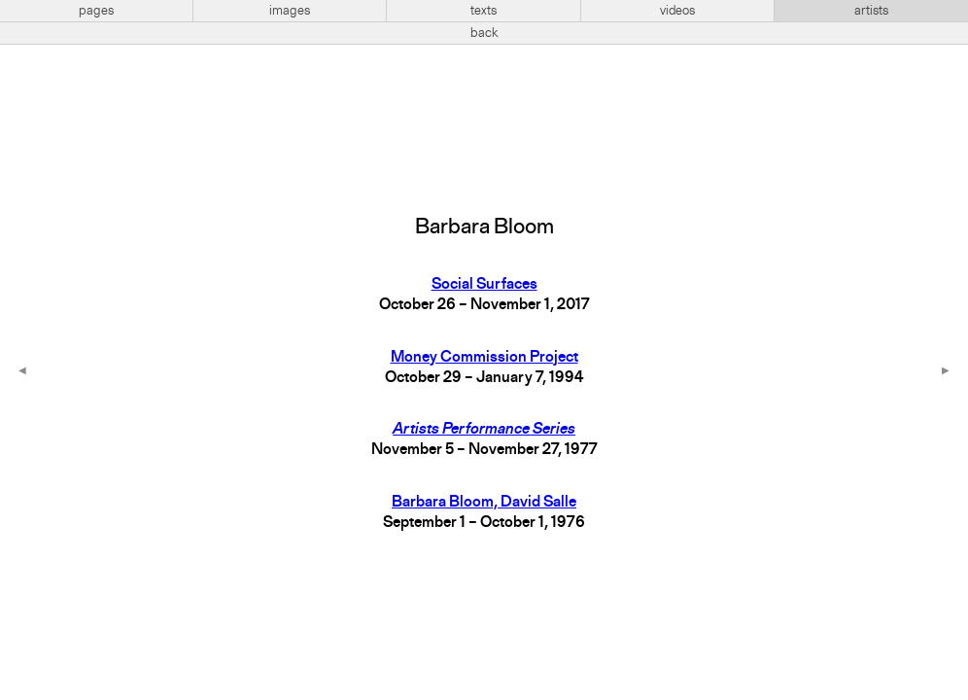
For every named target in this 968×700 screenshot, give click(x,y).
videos (677, 11)
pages (96, 11)
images (289, 11)
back (484, 33)
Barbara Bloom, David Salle (484, 502)
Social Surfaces (484, 285)
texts (483, 11)
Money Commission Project (484, 358)
